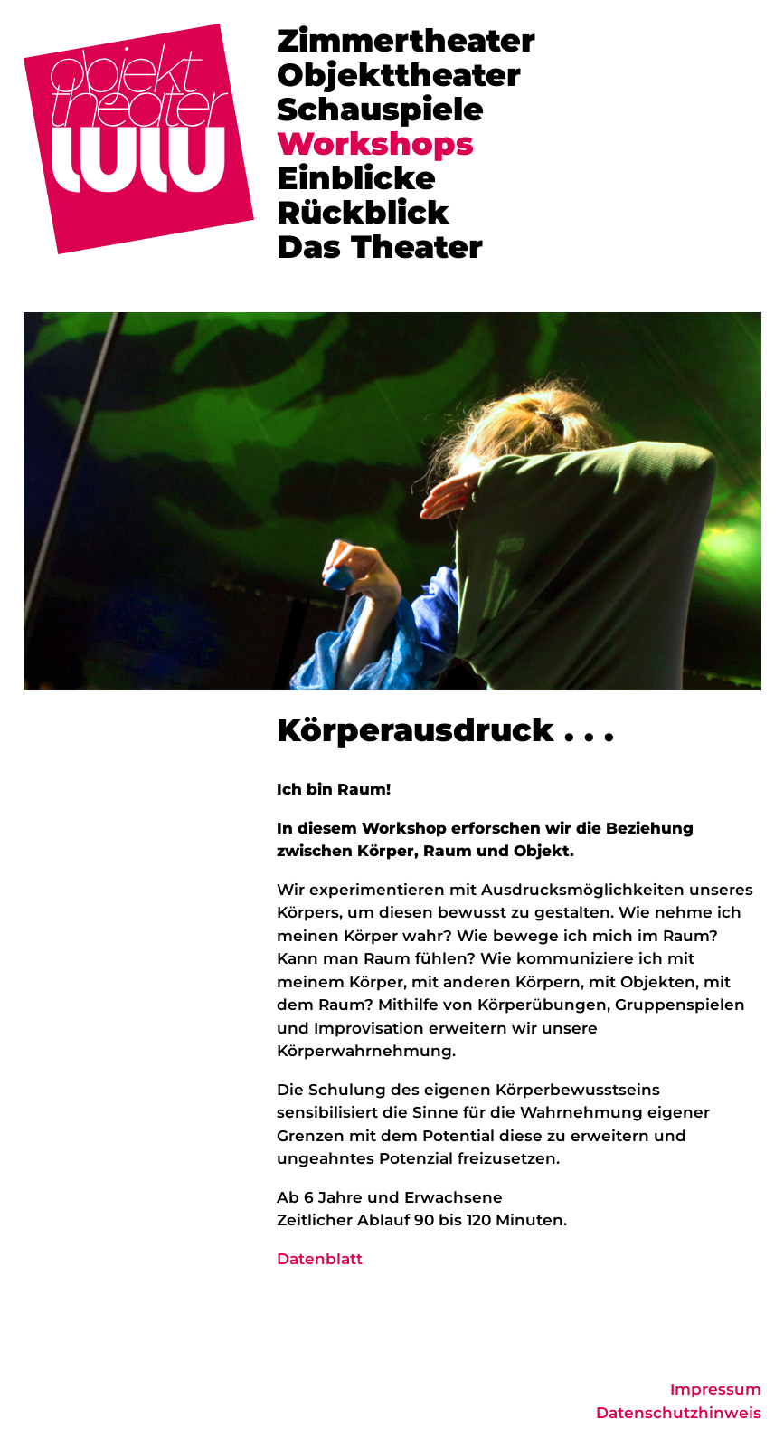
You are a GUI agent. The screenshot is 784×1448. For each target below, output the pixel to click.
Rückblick (363, 212)
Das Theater (380, 246)
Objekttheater (399, 74)
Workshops (375, 143)
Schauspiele (380, 109)
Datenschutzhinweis (678, 1413)
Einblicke (356, 177)
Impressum (715, 1389)
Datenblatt (320, 1259)
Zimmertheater (406, 40)
